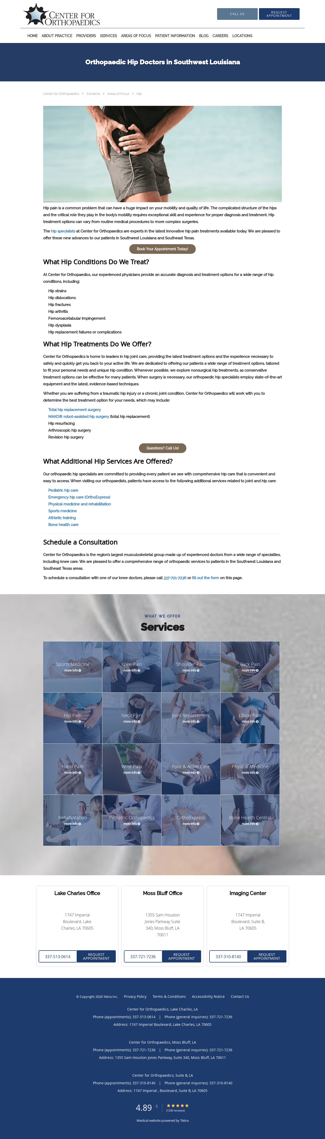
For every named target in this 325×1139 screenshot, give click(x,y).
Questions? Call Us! (163, 448)
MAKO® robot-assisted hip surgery (78, 416)
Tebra (184, 1120)
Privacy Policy (135, 996)
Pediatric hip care (63, 490)
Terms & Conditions (169, 996)
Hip (139, 93)
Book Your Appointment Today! (162, 249)
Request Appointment (96, 956)
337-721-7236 (175, 578)
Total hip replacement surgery (74, 409)
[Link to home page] (53, 14)
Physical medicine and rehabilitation (79, 504)
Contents (94, 93)
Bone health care (63, 524)
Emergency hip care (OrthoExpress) (79, 497)
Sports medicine (62, 511)
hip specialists (63, 231)
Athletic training (62, 518)
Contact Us (240, 996)
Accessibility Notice (208, 996)
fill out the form (205, 578)
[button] (279, 14)
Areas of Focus (118, 93)
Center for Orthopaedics (61, 93)
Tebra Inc (110, 996)
